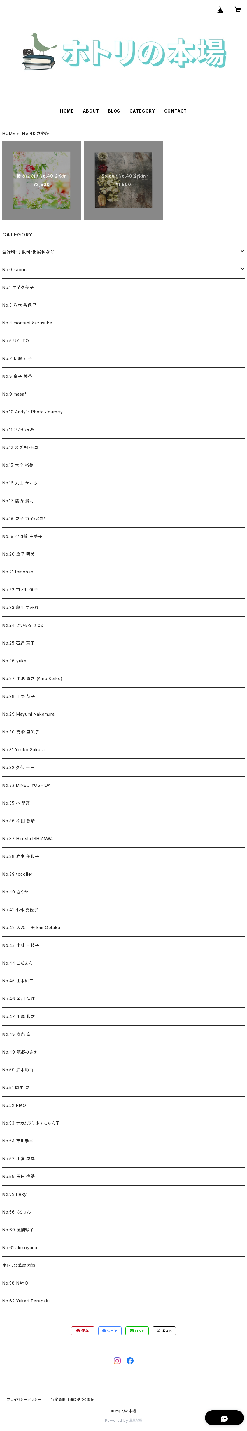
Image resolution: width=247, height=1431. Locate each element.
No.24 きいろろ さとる (23, 625)
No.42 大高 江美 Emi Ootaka (31, 927)
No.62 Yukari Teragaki (26, 1300)
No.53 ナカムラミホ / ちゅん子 (31, 1123)
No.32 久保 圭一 (18, 767)
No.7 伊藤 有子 (17, 358)
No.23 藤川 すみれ (20, 607)
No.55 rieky (14, 1194)
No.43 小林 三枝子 (20, 945)
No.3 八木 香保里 (19, 305)
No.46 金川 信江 (18, 998)
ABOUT (91, 110)
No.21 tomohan (17, 571)
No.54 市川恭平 (18, 1140)
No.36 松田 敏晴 (18, 820)
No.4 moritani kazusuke (27, 322)
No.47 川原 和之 (18, 1016)
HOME (67, 110)
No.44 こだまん (17, 963)
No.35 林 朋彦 (16, 802)
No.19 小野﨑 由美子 (22, 536)
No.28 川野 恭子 (18, 696)
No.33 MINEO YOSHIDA (26, 785)
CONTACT (175, 110)
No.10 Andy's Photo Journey (32, 411)
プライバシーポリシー (24, 1399)
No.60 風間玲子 (18, 1229)
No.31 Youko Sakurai (24, 749)
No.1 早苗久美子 (18, 287)
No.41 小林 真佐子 (20, 909)
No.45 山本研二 (18, 980)
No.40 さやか (15, 891)
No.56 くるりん (16, 1211)
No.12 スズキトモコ (20, 447)
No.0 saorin (14, 269)
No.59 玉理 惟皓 (18, 1176)
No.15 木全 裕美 (18, 465)
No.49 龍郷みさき (19, 1051)
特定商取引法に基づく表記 (72, 1399)
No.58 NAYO (15, 1283)
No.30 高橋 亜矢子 (20, 731)
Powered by (123, 1420)
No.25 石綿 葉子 (18, 642)
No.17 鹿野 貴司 (18, 500)
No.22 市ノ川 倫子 (20, 589)
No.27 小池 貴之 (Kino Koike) (32, 678)
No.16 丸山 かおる (20, 482)
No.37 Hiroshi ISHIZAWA (27, 838)
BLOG (114, 110)
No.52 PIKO (14, 1105)
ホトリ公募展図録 (18, 1265)
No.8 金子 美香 (17, 376)
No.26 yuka (14, 660)
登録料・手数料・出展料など (28, 251)
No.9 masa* (14, 393)
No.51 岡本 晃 (15, 1087)
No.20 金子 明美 (18, 554)
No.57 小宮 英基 (18, 1158)
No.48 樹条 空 (16, 1034)
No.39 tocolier (17, 874)
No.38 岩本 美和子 (20, 856)
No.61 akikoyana (19, 1247)
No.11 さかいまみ (18, 429)
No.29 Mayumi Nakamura (28, 714)
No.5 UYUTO (15, 340)
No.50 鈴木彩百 (18, 1069)
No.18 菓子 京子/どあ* (24, 518)
